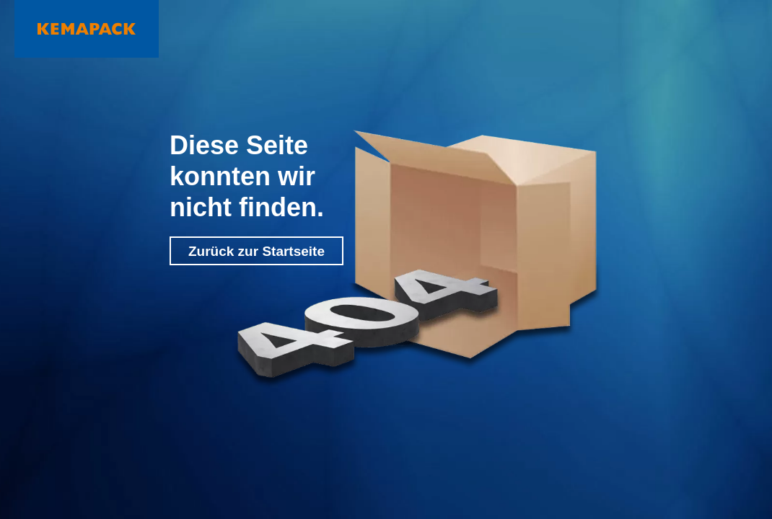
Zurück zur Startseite (256, 251)
